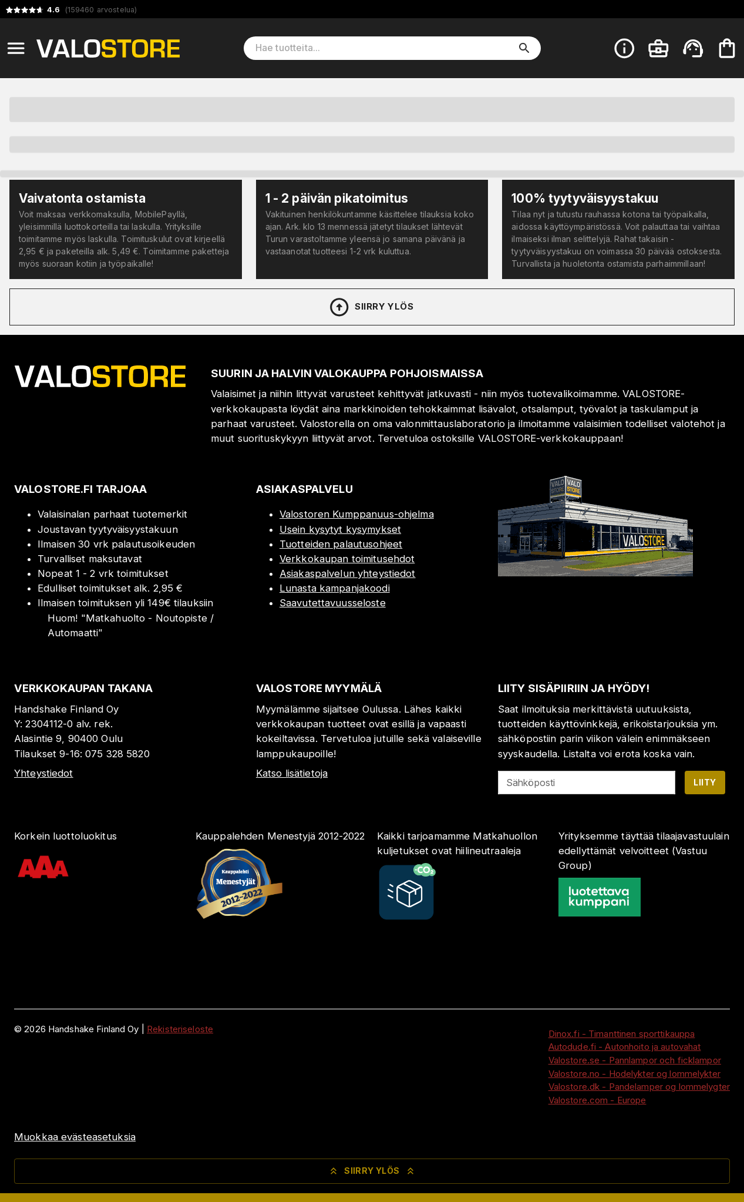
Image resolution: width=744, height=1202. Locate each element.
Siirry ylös (370, 307)
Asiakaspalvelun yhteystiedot (348, 573)
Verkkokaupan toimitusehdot (347, 559)
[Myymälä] (595, 573)
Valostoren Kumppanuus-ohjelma (357, 514)
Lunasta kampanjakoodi (335, 588)
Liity (704, 782)
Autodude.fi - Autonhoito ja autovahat (624, 1046)
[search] (524, 48)
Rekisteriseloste (180, 1029)
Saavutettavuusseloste (333, 603)
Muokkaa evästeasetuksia (75, 1137)
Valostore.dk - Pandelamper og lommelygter (639, 1086)
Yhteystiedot (43, 773)
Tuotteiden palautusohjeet (341, 544)
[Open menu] (16, 48)
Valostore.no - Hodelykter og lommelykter (634, 1073)
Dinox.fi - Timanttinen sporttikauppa (621, 1033)
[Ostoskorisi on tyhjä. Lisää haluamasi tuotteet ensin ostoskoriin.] (727, 48)
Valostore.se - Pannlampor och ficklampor (634, 1060)
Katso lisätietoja (292, 773)
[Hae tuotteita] (384, 48)
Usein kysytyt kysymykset (340, 529)
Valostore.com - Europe (597, 1100)
